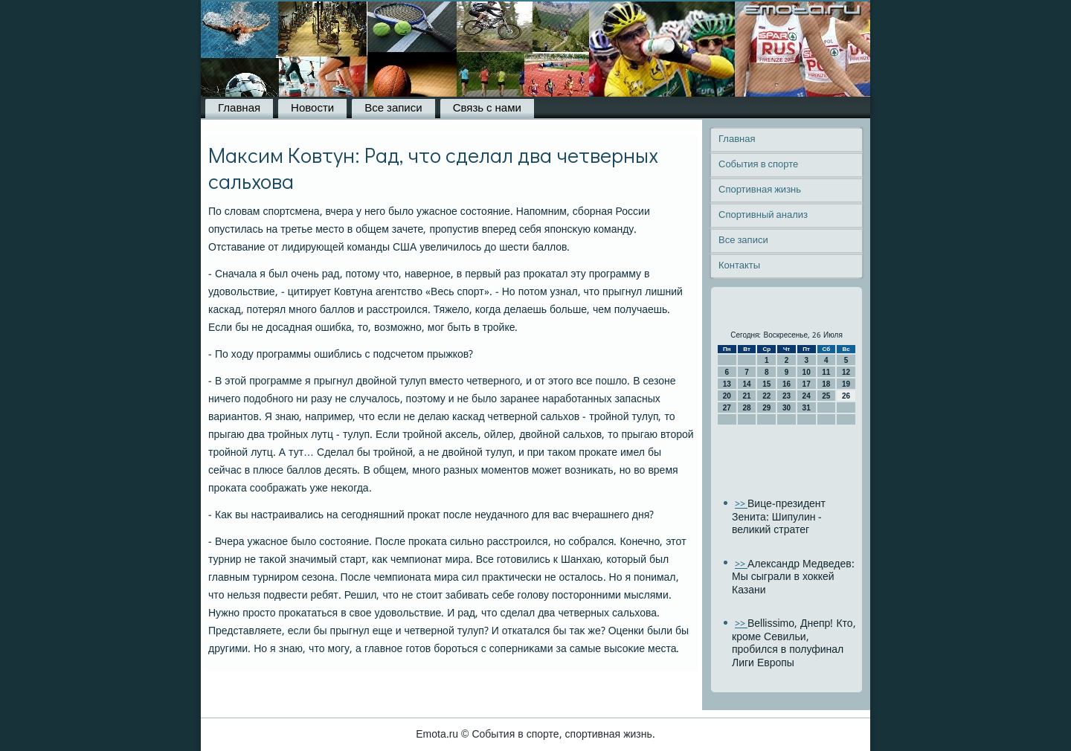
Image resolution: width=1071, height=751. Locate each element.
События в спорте (758, 164)
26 (846, 396)
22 (766, 396)
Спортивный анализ (763, 215)
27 (727, 408)
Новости (312, 108)
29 (766, 408)
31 (807, 408)
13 (727, 384)
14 (746, 384)
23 (786, 396)
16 (786, 384)
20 (727, 396)
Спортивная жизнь (759, 190)
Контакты (739, 265)
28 (746, 408)
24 (807, 396)
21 (746, 396)
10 (807, 372)
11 (826, 372)
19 (846, 384)
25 (826, 396)
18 (826, 384)
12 (846, 372)
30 (786, 408)
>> (741, 504)
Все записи (393, 108)
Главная (239, 108)
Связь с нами (487, 108)
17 (807, 384)
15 (766, 384)
